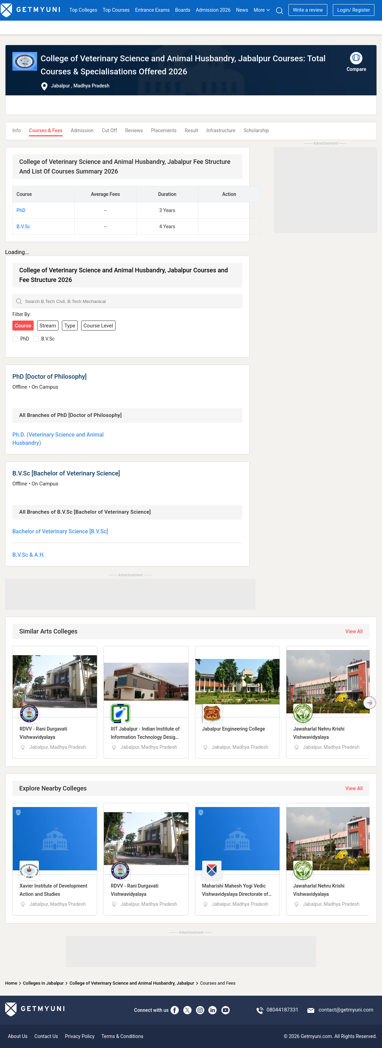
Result (191, 130)
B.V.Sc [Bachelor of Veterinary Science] (66, 473)
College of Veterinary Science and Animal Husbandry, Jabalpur (131, 983)
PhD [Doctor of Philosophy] (49, 376)
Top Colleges (83, 10)
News (242, 10)
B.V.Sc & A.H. (28, 555)
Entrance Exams (152, 10)
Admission (82, 130)
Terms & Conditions (122, 1036)
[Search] (279, 10)
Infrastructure (220, 130)
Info (16, 130)
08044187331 (282, 1010)
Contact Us (46, 1036)
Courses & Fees (45, 130)
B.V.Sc (23, 226)
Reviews (134, 130)
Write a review (308, 10)
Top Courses (116, 10)
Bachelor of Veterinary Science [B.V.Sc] (60, 531)
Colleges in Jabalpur (43, 983)
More (262, 10)
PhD (21, 210)
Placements (164, 130)
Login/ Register (353, 10)
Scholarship (256, 130)
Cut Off (109, 130)
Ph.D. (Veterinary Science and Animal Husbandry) (58, 438)
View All (354, 631)
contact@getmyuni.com (346, 1010)
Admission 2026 (213, 10)
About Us (18, 1036)
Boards (182, 10)
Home (11, 983)
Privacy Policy (80, 1036)
